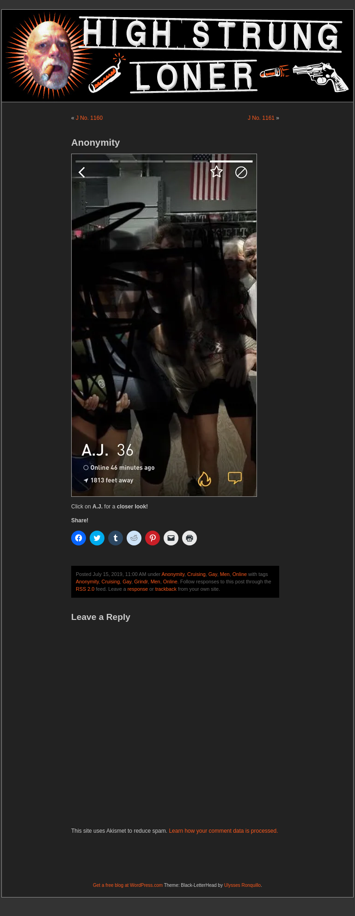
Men (225, 574)
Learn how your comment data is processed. (223, 831)
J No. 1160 (89, 118)
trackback (166, 589)
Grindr (140, 581)
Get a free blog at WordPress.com (128, 885)
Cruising (196, 574)
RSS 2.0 (85, 589)
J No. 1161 (261, 118)
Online (240, 574)
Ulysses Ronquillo (242, 885)
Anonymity (172, 574)
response (138, 589)
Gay (212, 574)
